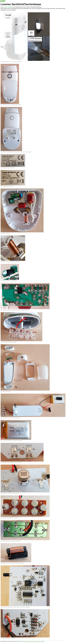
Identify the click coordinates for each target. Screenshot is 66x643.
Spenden (35, 641)
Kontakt (20, 641)
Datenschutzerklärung (30, 641)
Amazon (19, 61)
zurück (3, 0)
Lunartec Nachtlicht (8, 7)
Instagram (43, 641)
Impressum (24, 641)
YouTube (39, 641)
